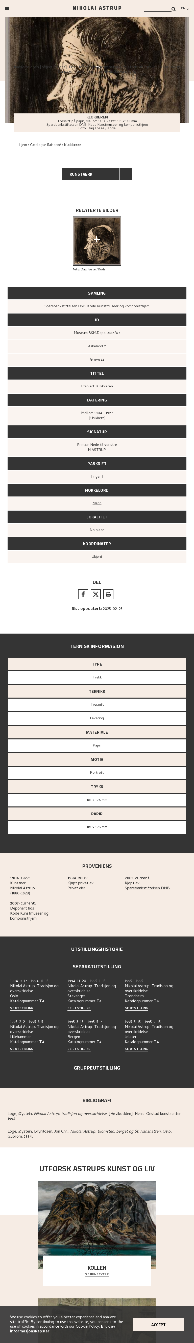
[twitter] (96, 594)
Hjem (23, 145)
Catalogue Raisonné (45, 145)
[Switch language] (185, 8)
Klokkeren (72, 145)
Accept (158, 1324)
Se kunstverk (97, 1274)
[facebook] (83, 594)
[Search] (174, 9)
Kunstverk (81, 174)
